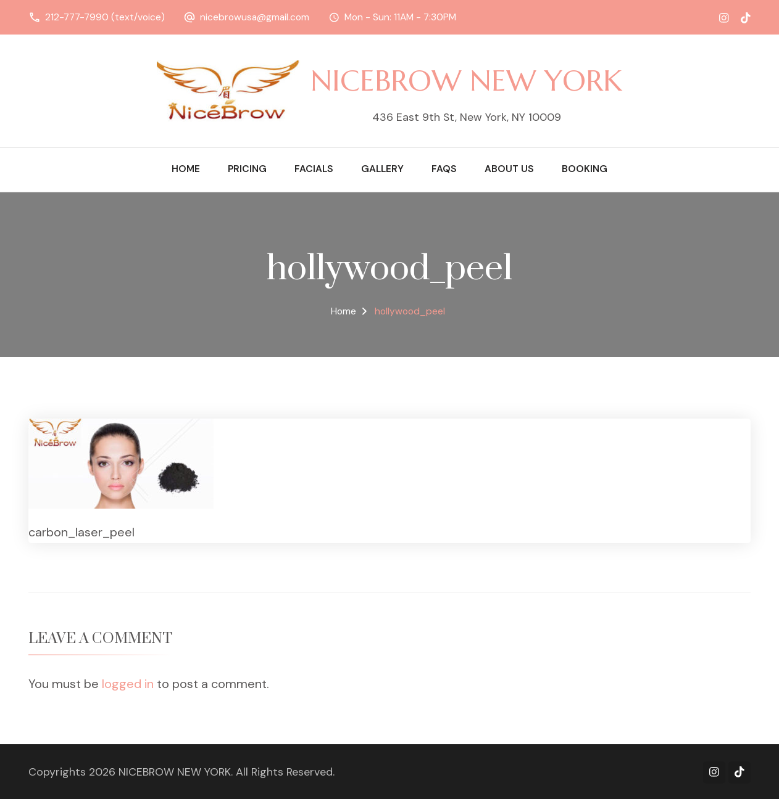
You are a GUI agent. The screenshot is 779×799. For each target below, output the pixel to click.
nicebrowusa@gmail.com (254, 17)
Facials (313, 169)
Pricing (247, 169)
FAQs (444, 169)
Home (186, 169)
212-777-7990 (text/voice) (105, 17)
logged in (128, 684)
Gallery (382, 169)
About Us (509, 169)
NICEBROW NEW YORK (466, 80)
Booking (584, 169)
